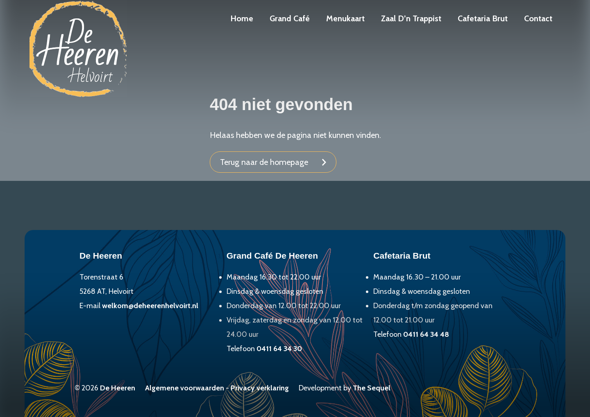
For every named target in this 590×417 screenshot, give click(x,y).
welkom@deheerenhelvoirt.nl (150, 305)
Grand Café (290, 18)
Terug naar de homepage (264, 162)
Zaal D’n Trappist (411, 18)
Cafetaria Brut (483, 18)
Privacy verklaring (260, 387)
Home (241, 18)
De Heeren (117, 387)
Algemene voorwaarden (184, 387)
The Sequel (371, 387)
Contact (538, 18)
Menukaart (345, 18)
